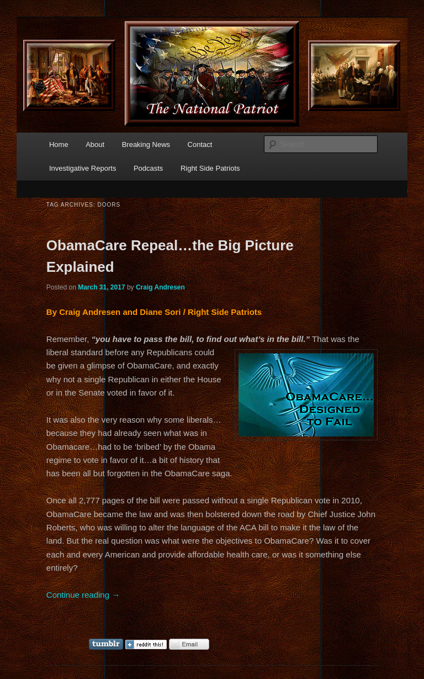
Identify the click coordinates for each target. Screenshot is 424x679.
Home (58, 144)
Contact (200, 144)
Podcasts (148, 168)
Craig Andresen (160, 287)
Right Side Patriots (210, 168)
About (95, 144)
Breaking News (146, 144)
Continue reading (83, 594)
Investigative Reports (82, 168)
